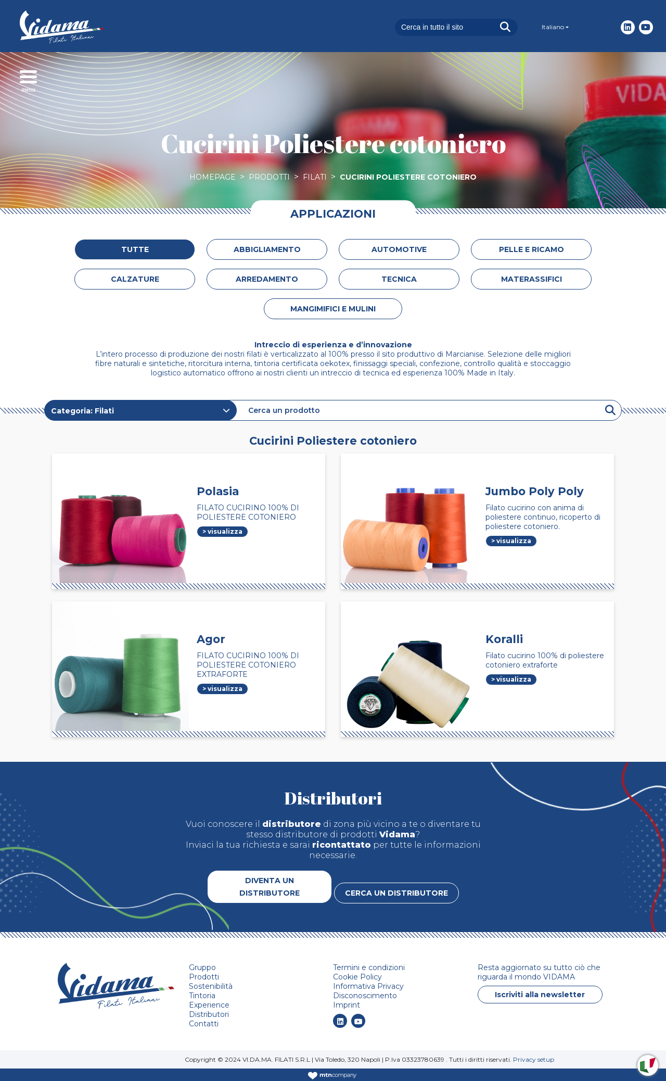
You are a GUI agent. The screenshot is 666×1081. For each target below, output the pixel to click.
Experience (209, 1005)
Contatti (204, 1023)
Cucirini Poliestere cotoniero (408, 177)
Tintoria (202, 995)
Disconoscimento (365, 995)
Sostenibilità (211, 986)
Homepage (212, 177)
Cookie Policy (357, 977)
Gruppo (202, 967)
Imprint (346, 1005)
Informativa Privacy (368, 986)
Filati (315, 177)
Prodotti (269, 177)
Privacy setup (533, 1059)
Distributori (209, 1014)
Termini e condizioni (369, 967)
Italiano (553, 27)
